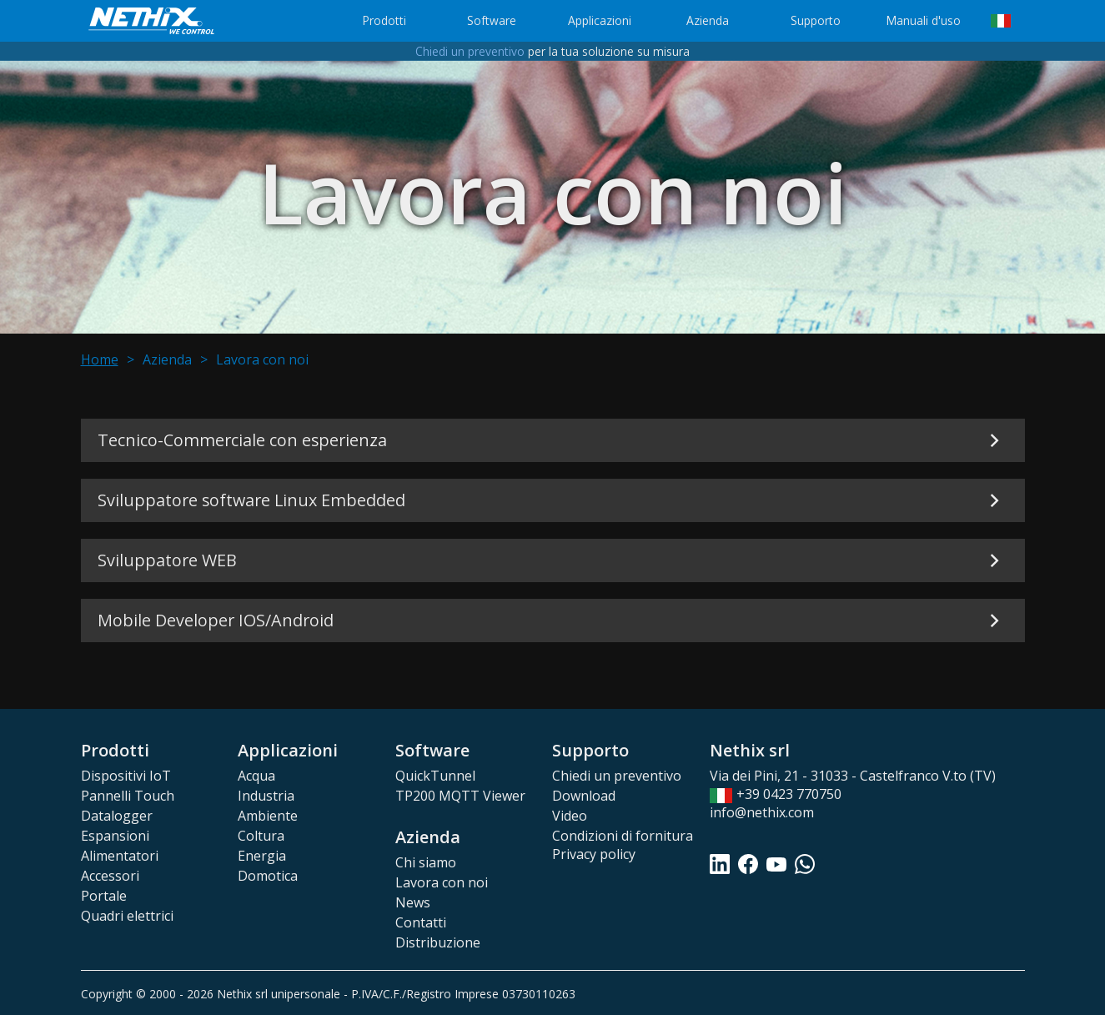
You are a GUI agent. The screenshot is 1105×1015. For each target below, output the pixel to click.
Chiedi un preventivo (470, 51)
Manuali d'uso (924, 20)
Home (99, 359)
